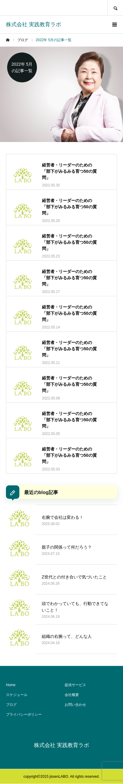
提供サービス (75, 685)
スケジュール (16, 695)
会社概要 (72, 695)
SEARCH (115, 7)
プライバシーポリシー (24, 714)
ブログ (11, 705)
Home (10, 685)
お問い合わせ (75, 705)
